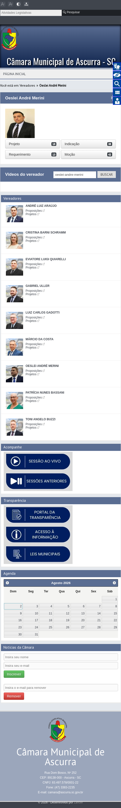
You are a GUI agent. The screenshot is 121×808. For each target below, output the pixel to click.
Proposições (34, 210)
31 (36, 634)
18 (50, 620)
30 (20, 634)
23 (20, 627)
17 (36, 620)
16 (20, 620)
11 (50, 613)
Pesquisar (71, 12)
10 (36, 613)
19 (67, 620)
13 (82, 613)
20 (82, 620)
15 (115, 613)
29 (115, 627)
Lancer (78, 802)
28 (99, 627)
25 (50, 627)
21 (99, 620)
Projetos (31, 214)
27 (82, 627)
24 (36, 627)
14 (99, 613)
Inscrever (14, 674)
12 (67, 613)
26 (67, 627)
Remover (14, 696)
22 (115, 620)
